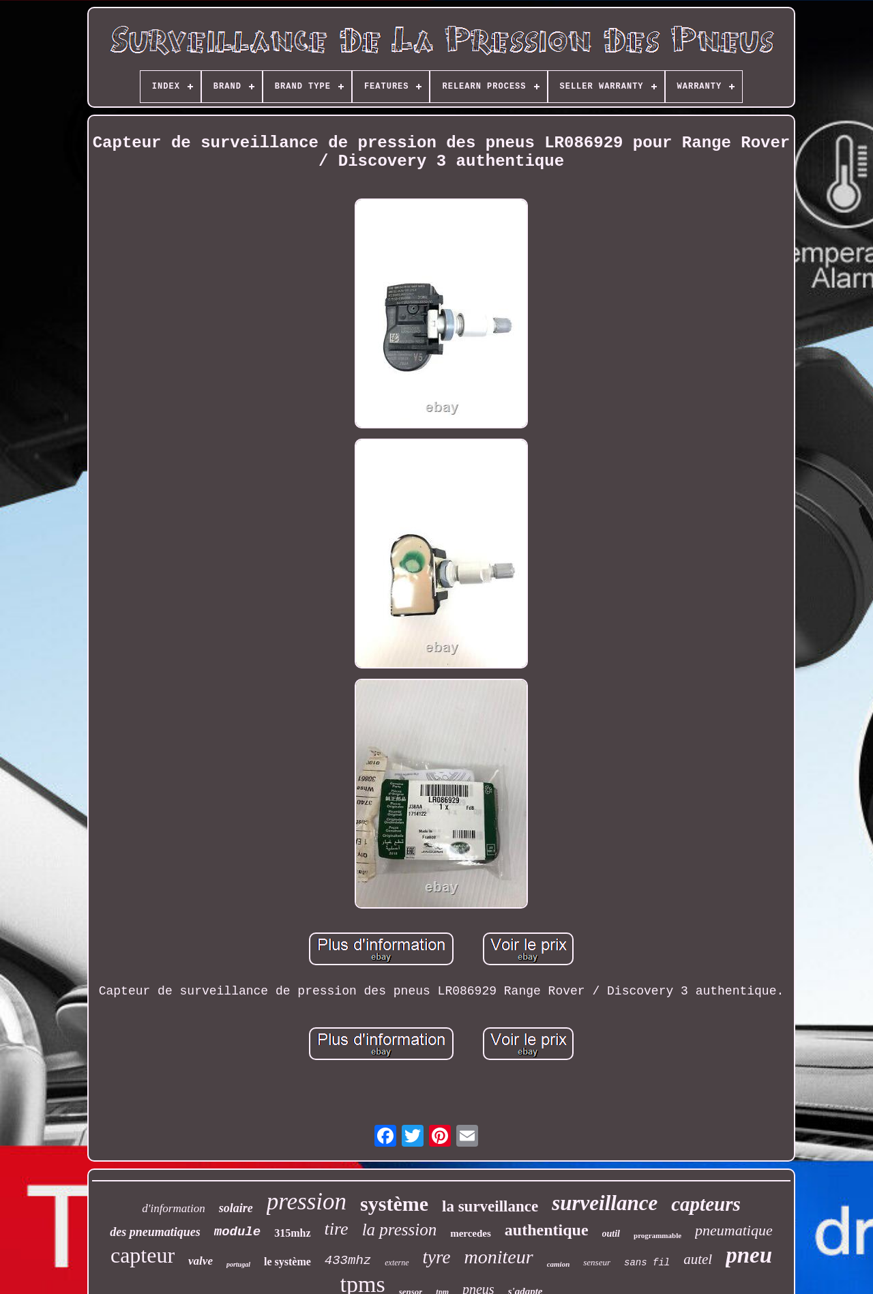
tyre (437, 1257)
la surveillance (490, 1206)
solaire (236, 1208)
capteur (142, 1255)
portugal (238, 1264)
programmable (657, 1235)
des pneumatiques (155, 1232)
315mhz (292, 1233)
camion (558, 1264)
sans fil (647, 1262)
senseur (596, 1262)
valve (200, 1260)
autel (697, 1259)
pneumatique (734, 1230)
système (394, 1203)
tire (337, 1229)
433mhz (348, 1260)
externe (397, 1262)
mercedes (470, 1233)
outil (611, 1234)
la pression (399, 1229)
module (237, 1231)
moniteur (498, 1256)
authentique (547, 1230)
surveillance (604, 1203)
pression (306, 1201)
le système (287, 1261)
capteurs (706, 1204)
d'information (173, 1208)
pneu (749, 1255)
